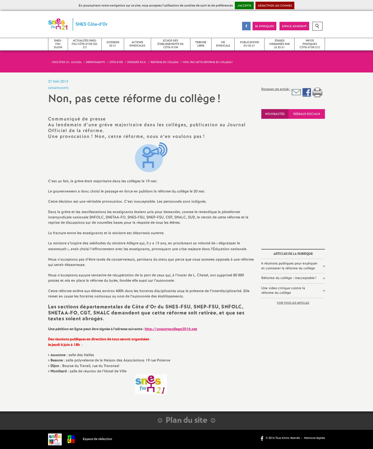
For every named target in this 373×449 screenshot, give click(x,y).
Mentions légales (314, 438)
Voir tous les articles (293, 303)
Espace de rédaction (97, 439)
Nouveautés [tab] (275, 114)
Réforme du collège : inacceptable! (288, 278)
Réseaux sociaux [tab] (306, 114)
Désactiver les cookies (275, 6)
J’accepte (244, 6)
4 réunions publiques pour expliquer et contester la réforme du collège (289, 266)
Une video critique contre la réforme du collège (283, 291)
